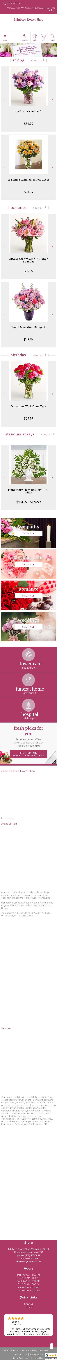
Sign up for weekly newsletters (28, 754)
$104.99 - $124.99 (28, 502)
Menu (5, 40)
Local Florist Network (22, 1358)
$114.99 (28, 339)
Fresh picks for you (28, 736)
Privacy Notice (36, 1354)
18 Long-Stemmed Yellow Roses (28, 179)
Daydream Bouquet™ (28, 111)
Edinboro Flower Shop (28, 19)
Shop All (36, 60)
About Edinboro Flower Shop (18, 771)
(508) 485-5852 (14, 3)
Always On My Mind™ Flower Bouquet (28, 260)
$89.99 (28, 271)
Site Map (39, 1358)
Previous (4, 99)
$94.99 (28, 192)
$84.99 (28, 124)
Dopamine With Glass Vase (28, 406)
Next (53, 99)
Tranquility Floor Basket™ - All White (28, 491)
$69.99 (28, 418)
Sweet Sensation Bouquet (28, 327)
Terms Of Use (20, 1354)
